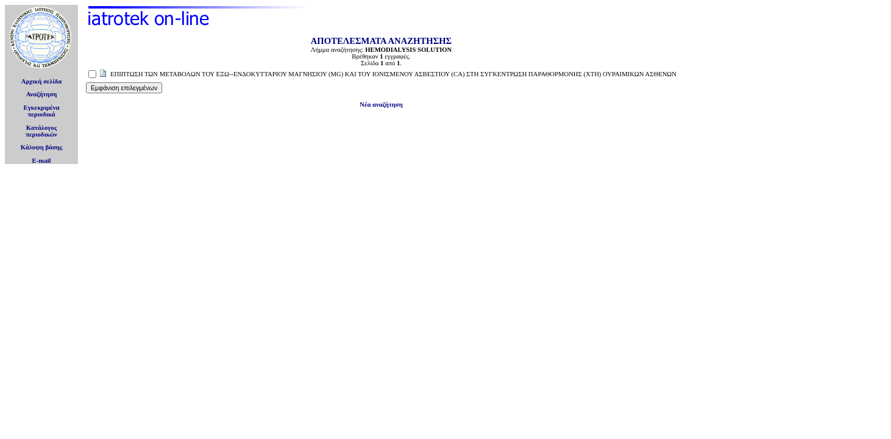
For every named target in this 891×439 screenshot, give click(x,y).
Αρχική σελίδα (41, 81)
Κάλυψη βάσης (42, 147)
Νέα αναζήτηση (381, 104)
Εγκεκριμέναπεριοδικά (42, 111)
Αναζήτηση (41, 94)
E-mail (41, 160)
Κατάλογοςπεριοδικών (41, 131)
